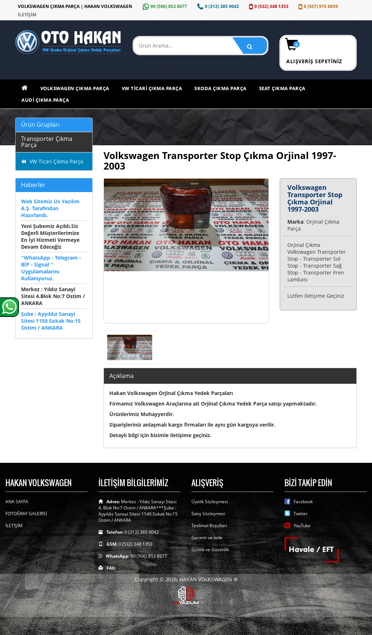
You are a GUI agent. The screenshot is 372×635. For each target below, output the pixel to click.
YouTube (302, 525)
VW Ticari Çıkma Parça (152, 88)
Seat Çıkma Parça (282, 88)
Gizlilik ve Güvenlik (210, 549)
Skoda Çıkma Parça (220, 88)
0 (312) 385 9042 (217, 6)
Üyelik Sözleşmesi (209, 501)
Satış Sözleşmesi (208, 513)
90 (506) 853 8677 (164, 6)
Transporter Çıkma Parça (46, 142)
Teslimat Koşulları (209, 525)
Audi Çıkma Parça (45, 100)
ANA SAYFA (16, 501)
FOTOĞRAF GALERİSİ (26, 513)
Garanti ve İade (206, 537)
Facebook (303, 501)
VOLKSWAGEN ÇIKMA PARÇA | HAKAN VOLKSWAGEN (75, 6)
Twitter (301, 513)
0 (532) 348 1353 (267, 6)
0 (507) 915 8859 (317, 6)
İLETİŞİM (27, 15)
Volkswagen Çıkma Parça (74, 88)
